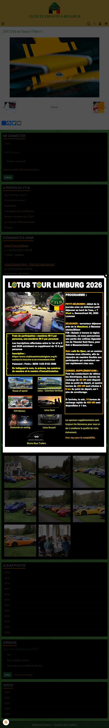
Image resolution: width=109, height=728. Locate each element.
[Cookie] (6, 722)
